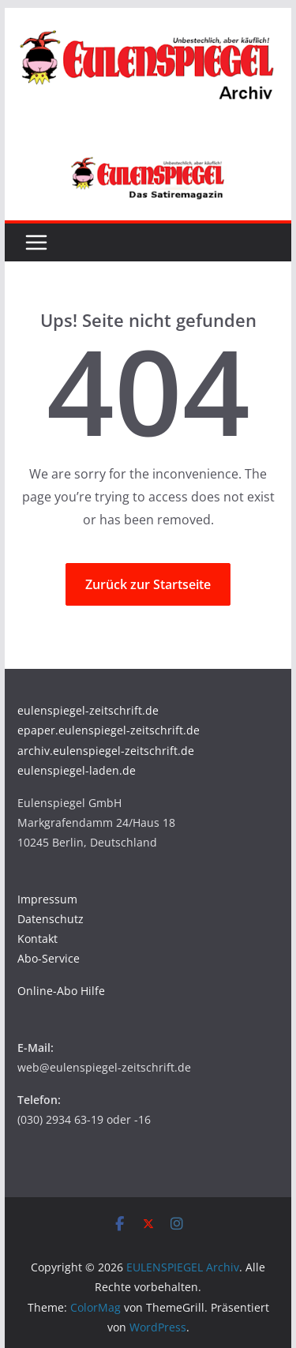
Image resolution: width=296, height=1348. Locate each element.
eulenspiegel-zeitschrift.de (88, 710)
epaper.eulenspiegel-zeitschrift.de (108, 730)
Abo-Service (48, 958)
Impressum (47, 899)
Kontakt (37, 938)
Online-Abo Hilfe (61, 990)
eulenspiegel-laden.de (76, 770)
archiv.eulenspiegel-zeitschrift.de (105, 750)
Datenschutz (50, 918)
